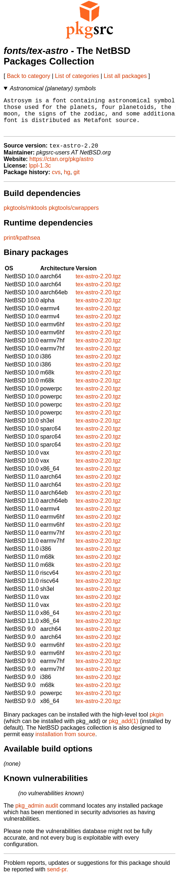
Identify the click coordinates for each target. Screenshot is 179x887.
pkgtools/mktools (25, 216)
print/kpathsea (22, 246)
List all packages (125, 76)
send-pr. (57, 878)
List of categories (77, 76)
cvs (56, 180)
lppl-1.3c (40, 174)
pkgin (156, 723)
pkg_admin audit (36, 814)
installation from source (65, 742)
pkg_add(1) (123, 729)
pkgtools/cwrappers (74, 216)
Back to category (28, 76)
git (76, 180)
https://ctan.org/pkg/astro (61, 167)
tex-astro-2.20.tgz (98, 285)
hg (67, 180)
